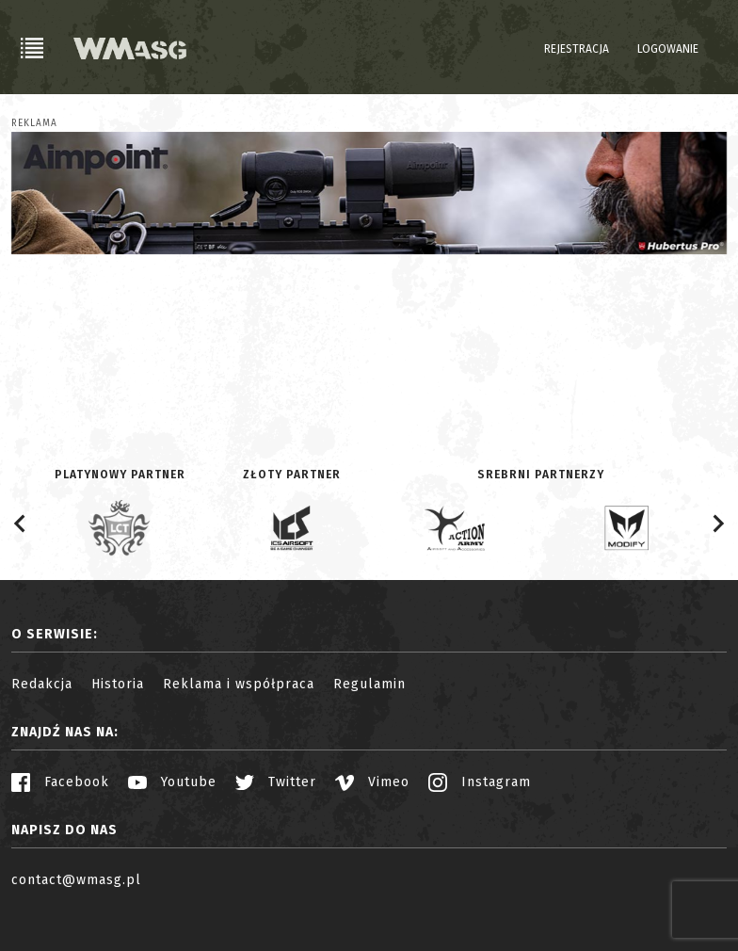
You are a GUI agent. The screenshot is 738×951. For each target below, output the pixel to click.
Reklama (34, 123)
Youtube (172, 782)
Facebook (60, 782)
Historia (117, 684)
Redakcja (41, 684)
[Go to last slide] (20, 523)
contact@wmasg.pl (76, 880)
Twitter (275, 782)
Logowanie (667, 49)
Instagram (479, 782)
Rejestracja (576, 49)
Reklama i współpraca (238, 684)
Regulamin (369, 684)
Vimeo (372, 782)
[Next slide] (717, 523)
